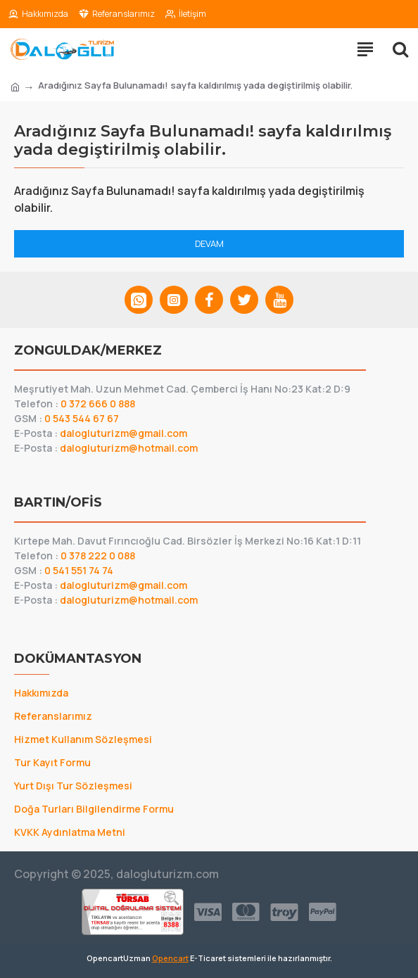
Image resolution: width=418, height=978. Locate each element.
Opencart (170, 958)
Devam (209, 243)
